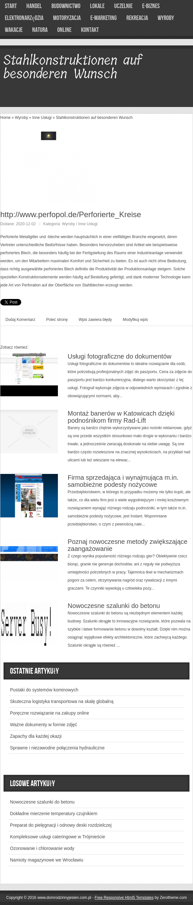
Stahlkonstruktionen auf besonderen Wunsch (94, 117)
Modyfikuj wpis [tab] (135, 319)
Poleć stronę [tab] (57, 319)
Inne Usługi (41, 117)
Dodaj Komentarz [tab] (20, 319)
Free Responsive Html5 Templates (124, 897)
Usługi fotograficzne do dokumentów (119, 356)
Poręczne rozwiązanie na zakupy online (49, 713)
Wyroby (21, 117)
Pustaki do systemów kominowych (44, 689)
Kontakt (90, 30)
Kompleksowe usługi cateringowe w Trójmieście (57, 836)
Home (5, 117)
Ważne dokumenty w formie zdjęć (43, 724)
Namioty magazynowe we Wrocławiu (46, 859)
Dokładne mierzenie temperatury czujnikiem (53, 813)
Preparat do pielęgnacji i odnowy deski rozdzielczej (61, 825)
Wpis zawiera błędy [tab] (95, 319)
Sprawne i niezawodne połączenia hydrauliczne (57, 747)
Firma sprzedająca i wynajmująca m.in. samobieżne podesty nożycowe (123, 481)
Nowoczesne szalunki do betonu (114, 605)
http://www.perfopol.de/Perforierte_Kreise (70, 214)
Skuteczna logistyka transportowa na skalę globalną (61, 701)
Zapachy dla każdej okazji (35, 736)
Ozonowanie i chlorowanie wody (42, 848)
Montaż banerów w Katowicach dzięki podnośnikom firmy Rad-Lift (121, 417)
